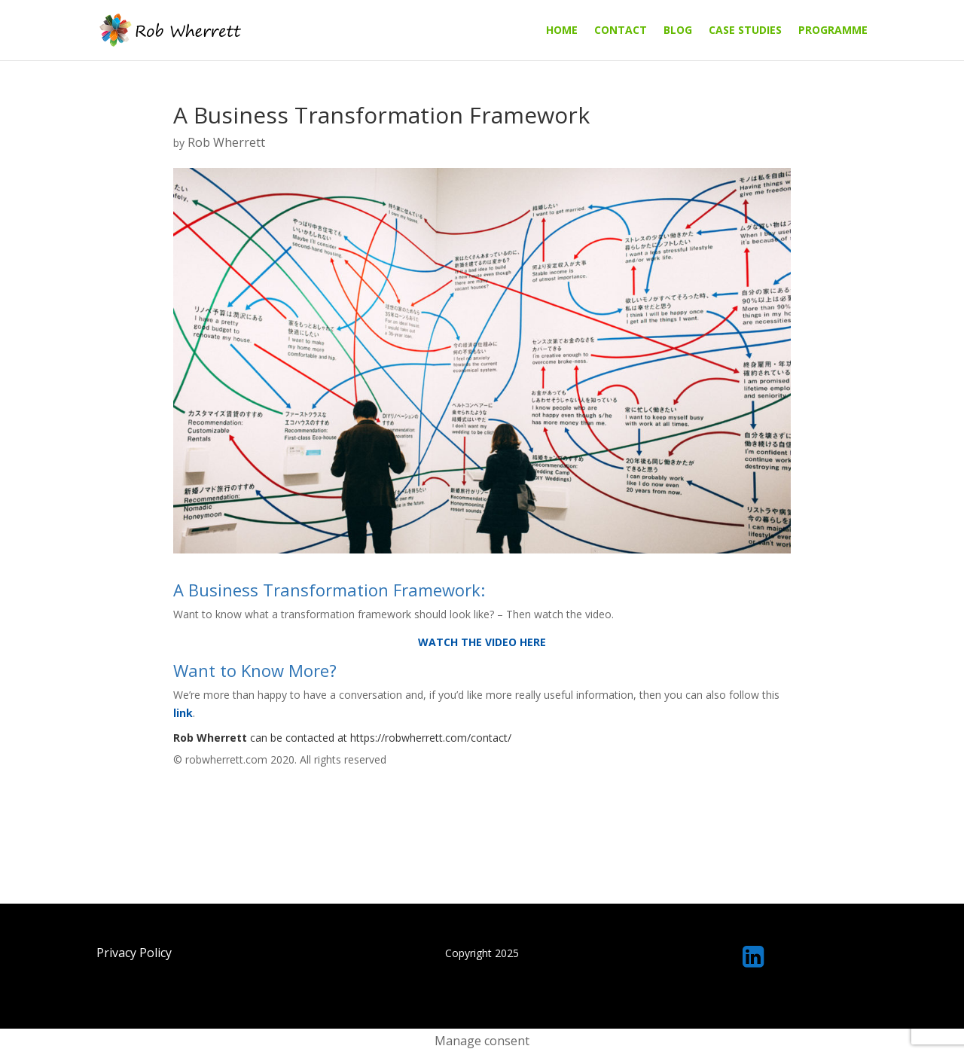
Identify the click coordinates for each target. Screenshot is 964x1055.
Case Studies (745, 31)
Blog (678, 31)
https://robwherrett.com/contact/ (430, 737)
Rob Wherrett (226, 142)
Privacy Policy (134, 952)
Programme (833, 31)
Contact (620, 31)
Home (562, 31)
